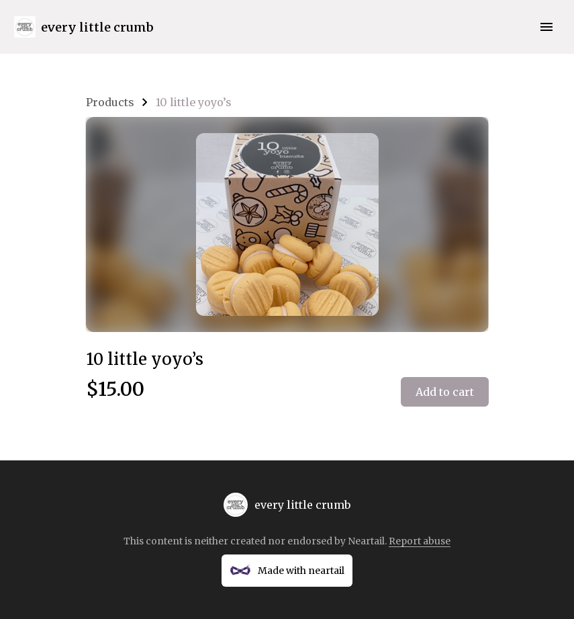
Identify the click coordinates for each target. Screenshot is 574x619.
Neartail (366, 541)
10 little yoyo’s (194, 102)
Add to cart (445, 392)
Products (110, 102)
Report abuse (419, 541)
